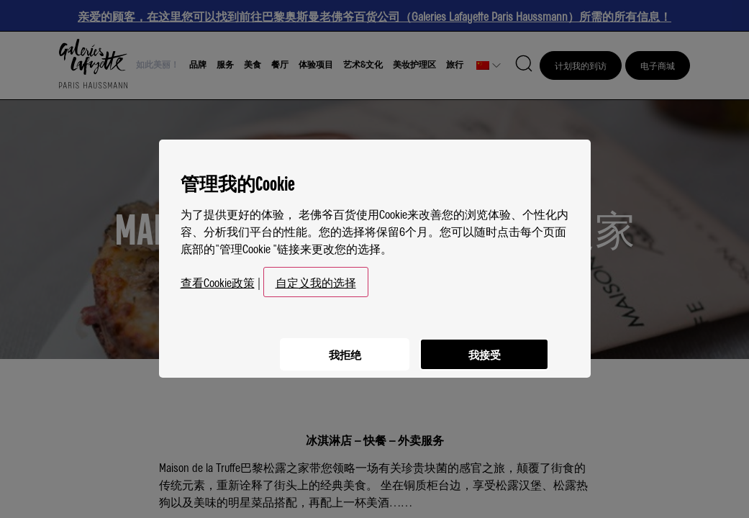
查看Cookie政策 (218, 276)
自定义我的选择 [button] (316, 276)
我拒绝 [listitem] (339, 346)
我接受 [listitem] (483, 346)
